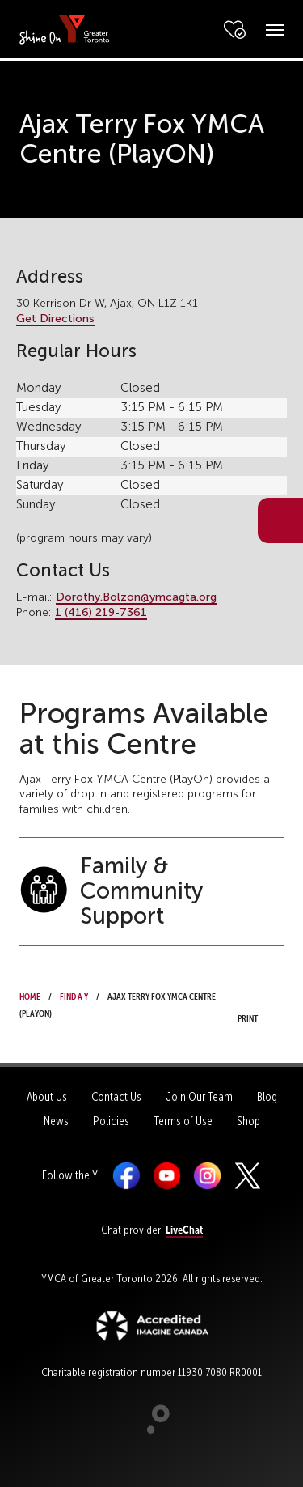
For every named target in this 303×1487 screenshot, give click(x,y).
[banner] (64, 29)
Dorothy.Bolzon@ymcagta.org (136, 597)
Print (252, 1006)
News (56, 1121)
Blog (267, 1096)
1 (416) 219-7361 (101, 612)
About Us (47, 1096)
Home (29, 995)
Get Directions (55, 318)
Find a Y (74, 995)
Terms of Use (183, 1121)
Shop (248, 1121)
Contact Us (116, 1096)
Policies (111, 1121)
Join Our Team (199, 1096)
